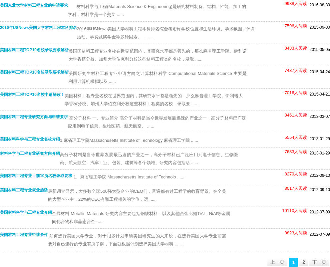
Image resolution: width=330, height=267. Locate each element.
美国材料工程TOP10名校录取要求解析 (34, 50)
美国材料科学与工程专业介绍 (26, 212)
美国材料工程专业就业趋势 (24, 190)
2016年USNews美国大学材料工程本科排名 (38, 27)
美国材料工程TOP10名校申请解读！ (32, 94)
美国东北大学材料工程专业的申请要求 (34, 5)
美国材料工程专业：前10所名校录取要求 (36, 175)
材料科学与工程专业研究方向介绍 (30, 153)
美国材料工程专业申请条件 (24, 234)
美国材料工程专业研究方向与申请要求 (34, 117)
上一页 (277, 262)
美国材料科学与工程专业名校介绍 (30, 139)
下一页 (319, 262)
